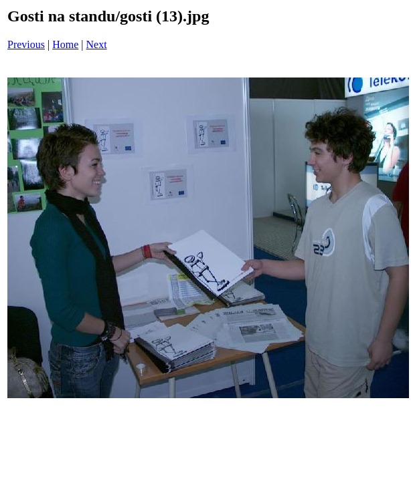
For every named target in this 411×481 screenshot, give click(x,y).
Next (96, 44)
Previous (26, 44)
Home (65, 44)
